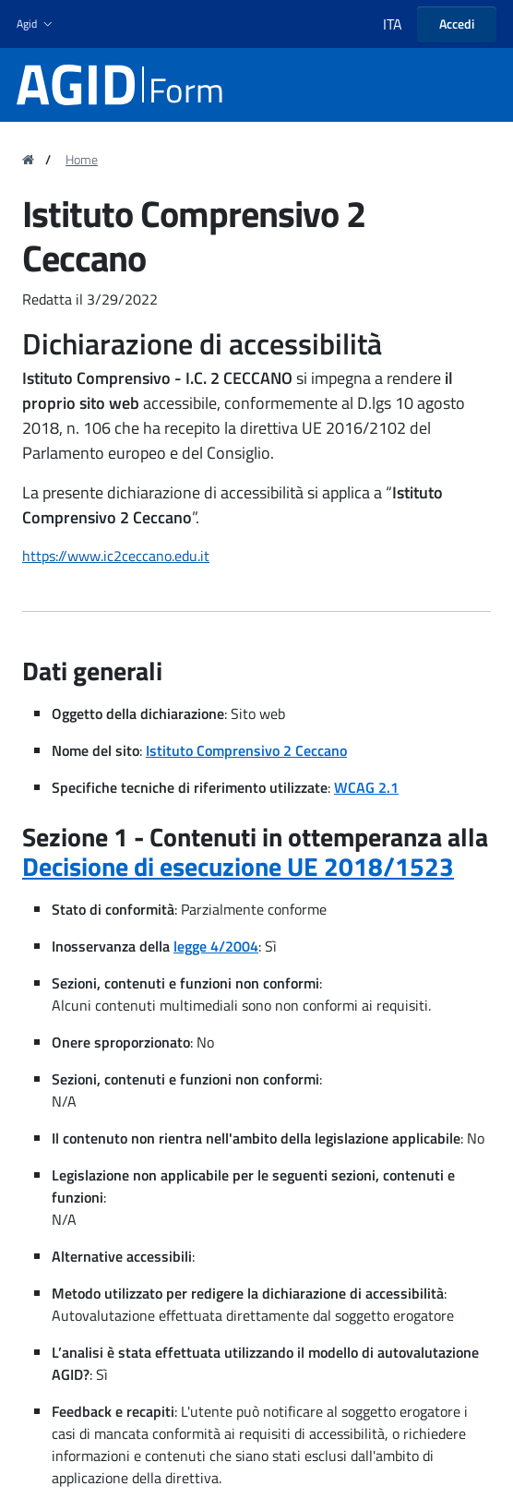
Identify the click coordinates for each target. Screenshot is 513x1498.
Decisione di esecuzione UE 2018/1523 (238, 866)
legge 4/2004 (215, 946)
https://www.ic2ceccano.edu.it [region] (115, 556)
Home (82, 160)
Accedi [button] (456, 23)
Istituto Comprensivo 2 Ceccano (246, 750)
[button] (36, 24)
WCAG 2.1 (366, 787)
